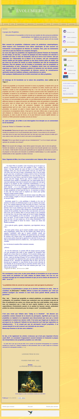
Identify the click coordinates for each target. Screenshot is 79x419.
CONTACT (63, 24)
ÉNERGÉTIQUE (21, 24)
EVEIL (12, 24)
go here (23, 347)
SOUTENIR (71, 24)
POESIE (48, 24)
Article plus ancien (52, 406)
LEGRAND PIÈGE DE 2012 (30, 354)
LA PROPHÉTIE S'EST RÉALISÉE (30, 366)
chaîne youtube (71, 73)
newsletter (70, 60)
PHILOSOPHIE (40, 24)
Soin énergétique (71, 42)
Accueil (30, 406)
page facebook (70, 66)
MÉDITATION (31, 24)
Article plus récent (8, 406)
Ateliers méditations (71, 37)
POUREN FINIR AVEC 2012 (30, 360)
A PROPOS (55, 24)
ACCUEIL (6, 24)
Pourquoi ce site (70, 32)
